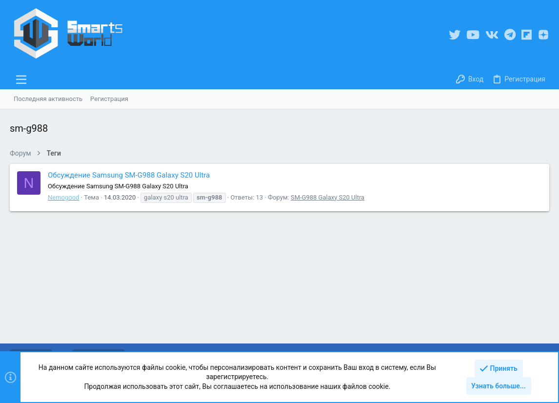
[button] (21, 79)
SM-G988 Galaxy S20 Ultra (327, 197)
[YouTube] (472, 35)
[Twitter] (454, 35)
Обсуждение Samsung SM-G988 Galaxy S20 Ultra (129, 175)
